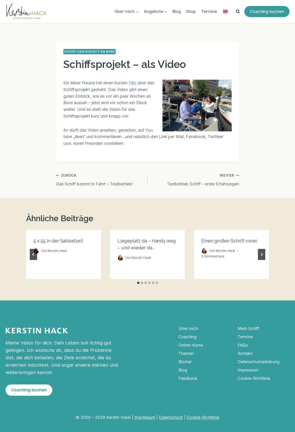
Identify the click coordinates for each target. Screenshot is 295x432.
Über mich (188, 328)
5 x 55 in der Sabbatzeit (58, 241)
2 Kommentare (212, 256)
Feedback (187, 378)
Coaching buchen (267, 11)
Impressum (248, 370)
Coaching (187, 336)
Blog (176, 11)
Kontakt (245, 353)
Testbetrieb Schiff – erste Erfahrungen (195, 179)
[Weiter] (261, 254)
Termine (209, 11)
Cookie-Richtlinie (254, 378)
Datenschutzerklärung (259, 361)
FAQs (243, 345)
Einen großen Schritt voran (229, 241)
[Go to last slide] (33, 254)
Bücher (185, 361)
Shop (191, 11)
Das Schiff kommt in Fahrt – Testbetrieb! (99, 179)
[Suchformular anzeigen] (238, 11)
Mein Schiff (248, 328)
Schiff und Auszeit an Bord (89, 51)
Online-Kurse (190, 345)
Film (132, 82)
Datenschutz (171, 417)
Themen (186, 353)
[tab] (138, 283)
